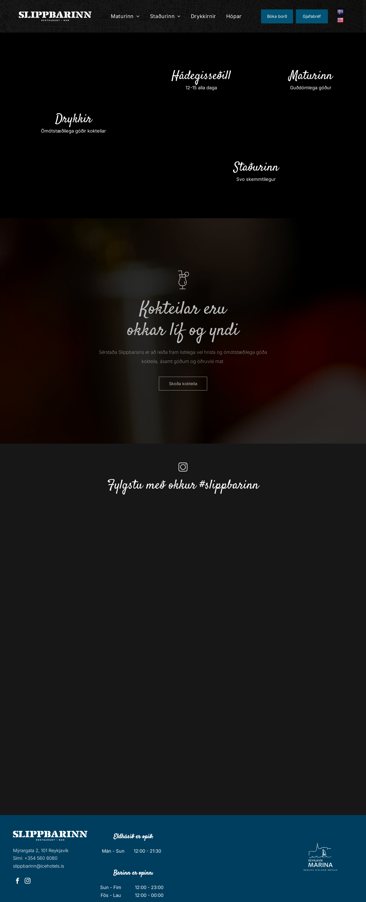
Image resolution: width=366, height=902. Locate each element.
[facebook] (17, 881)
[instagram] (27, 881)
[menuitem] (125, 16)
